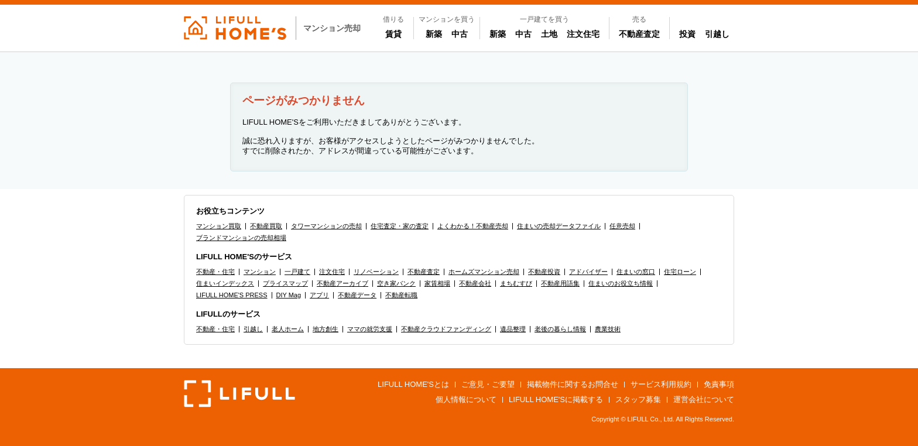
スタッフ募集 (638, 399)
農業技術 (608, 328)
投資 (687, 34)
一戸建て (297, 271)
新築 (436, 33)
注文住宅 (583, 34)
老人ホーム (288, 328)
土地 (549, 34)
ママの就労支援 (369, 328)
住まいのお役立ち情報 (620, 283)
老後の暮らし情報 (560, 328)
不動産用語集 (560, 283)
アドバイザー (588, 271)
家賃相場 (437, 283)
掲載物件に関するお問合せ (572, 384)
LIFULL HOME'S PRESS (232, 295)
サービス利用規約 (661, 384)
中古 (461, 33)
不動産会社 (475, 283)
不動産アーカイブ (342, 283)
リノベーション (376, 271)
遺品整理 (513, 328)
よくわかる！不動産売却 (472, 225)
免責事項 (719, 384)
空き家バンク (396, 283)
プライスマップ (285, 283)
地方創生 (325, 328)
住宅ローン (680, 271)
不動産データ (357, 295)
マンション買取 (218, 225)
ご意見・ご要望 (488, 384)
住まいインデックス (225, 283)
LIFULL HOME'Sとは (413, 384)
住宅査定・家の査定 (400, 225)
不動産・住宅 (215, 271)
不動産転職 (401, 295)
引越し (717, 34)
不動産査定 (639, 34)
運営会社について (703, 399)
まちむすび (516, 283)
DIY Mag (289, 295)
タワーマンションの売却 (326, 225)
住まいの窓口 (635, 271)
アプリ (319, 295)
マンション (260, 271)
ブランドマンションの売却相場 (241, 237)
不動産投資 (544, 271)
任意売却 (622, 225)
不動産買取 (266, 225)
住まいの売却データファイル (559, 225)
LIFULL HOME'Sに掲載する (556, 399)
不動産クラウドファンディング (446, 328)
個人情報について (466, 399)
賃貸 (393, 34)
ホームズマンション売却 (483, 271)
